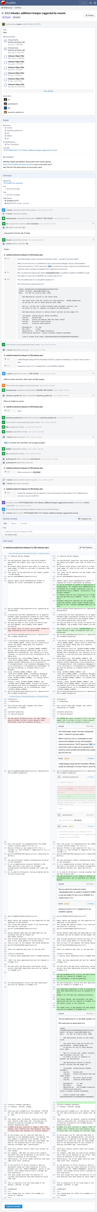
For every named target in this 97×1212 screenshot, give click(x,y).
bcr (9, 99)
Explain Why (10, 505)
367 (7, 259)
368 (7, 410)
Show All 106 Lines (28, 696)
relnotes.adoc (12, 534)
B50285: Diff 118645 (45, 390)
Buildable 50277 (13, 201)
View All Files (48, 91)
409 (7, 279)
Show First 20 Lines (14, 553)
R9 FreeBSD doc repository (13, 183)
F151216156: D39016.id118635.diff (16, 49)
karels (18, 24)
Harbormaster (11, 218)
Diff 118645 (34, 373)
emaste (9, 128)
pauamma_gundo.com (16, 112)
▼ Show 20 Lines (43, 553)
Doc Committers (13, 144)
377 (7, 272)
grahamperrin (13, 104)
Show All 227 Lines (29, 553)
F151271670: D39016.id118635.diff (16, 41)
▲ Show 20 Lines (15, 696)
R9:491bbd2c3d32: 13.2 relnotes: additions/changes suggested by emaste (30, 150)
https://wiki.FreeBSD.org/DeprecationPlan (18, 164)
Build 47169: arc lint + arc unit (18, 203)
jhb (9, 108)
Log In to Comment (13, 1205)
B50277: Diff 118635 (45, 218)
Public (18, 17)
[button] (95, 3)
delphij (9, 136)
